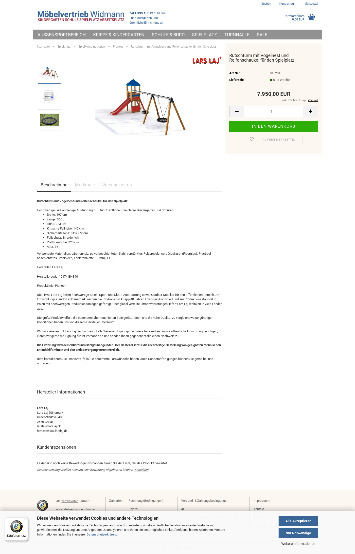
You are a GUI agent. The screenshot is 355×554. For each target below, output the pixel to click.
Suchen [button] (266, 3)
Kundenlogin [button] (287, 3)
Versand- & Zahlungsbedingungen (204, 500)
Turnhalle (236, 34)
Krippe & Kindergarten (118, 34)
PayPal (133, 509)
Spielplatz (204, 34)
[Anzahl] (273, 111)
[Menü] (25, 520)
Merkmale (85, 184)
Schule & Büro (168, 34)
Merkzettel (311, 3)
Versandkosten (117, 184)
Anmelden (141, 470)
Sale (262, 34)
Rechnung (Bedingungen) (146, 500)
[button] (236, 111)
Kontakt (258, 509)
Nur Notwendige (298, 533)
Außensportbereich (61, 34)
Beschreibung (54, 184)
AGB (184, 509)
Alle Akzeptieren (298, 521)
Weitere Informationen (298, 544)
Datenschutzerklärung (102, 534)
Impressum (261, 500)
